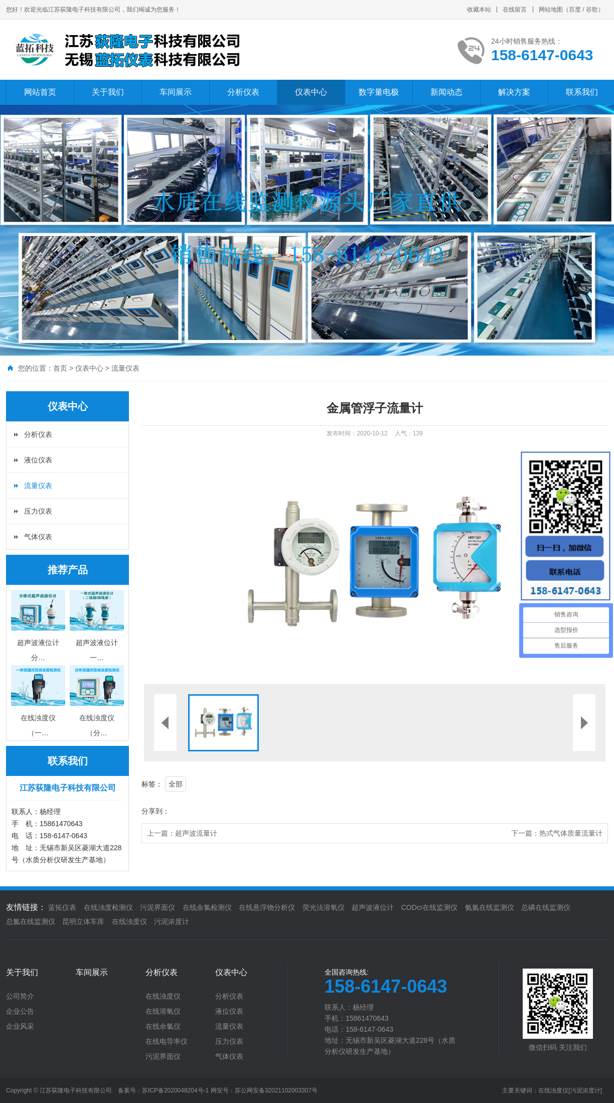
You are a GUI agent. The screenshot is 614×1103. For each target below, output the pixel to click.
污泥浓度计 (171, 921)
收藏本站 (479, 9)
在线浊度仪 (129, 921)
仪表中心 (311, 92)
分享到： (155, 811)
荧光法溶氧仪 (323, 907)
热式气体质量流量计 (570, 833)
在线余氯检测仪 (207, 907)
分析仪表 (243, 92)
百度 (575, 9)
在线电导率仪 (166, 1041)
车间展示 (176, 92)
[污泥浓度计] (585, 1090)
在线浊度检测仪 (108, 907)
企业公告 (20, 1011)
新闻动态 (446, 92)
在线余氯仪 (163, 1026)
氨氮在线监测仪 (489, 907)
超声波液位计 (373, 907)
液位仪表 (38, 460)
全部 (176, 784)
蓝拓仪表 (62, 907)
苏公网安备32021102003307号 (276, 1090)
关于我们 (108, 92)
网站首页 (40, 92)
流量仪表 (125, 368)
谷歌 (592, 9)
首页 (60, 368)
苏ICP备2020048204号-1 (175, 1090)
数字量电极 (379, 92)
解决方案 (514, 92)
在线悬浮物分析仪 (267, 907)
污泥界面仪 (157, 907)
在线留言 (515, 9)
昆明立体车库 (83, 921)
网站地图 (551, 9)
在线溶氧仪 (163, 1011)
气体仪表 (38, 537)
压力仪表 (38, 511)
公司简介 (20, 996)
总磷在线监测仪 (545, 907)
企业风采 (20, 1026)
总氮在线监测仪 (30, 921)
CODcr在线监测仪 (429, 907)
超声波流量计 (196, 833)
